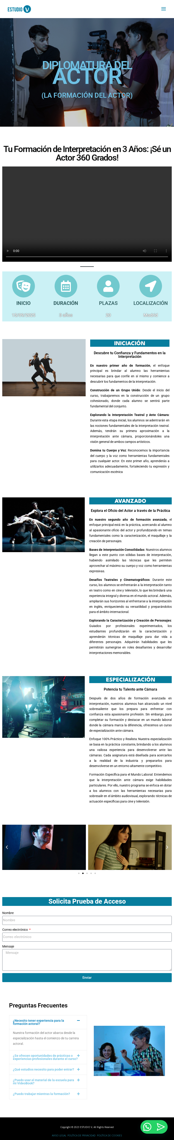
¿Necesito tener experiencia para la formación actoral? (38, 1022)
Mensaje (8, 946)
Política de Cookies (109, 1135)
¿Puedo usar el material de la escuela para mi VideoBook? (43, 1081)
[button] (7, 847)
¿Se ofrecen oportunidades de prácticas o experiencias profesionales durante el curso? (45, 1057)
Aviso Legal (59, 1135)
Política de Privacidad (82, 1135)
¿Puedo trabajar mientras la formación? (41, 1094)
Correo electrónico (15, 929)
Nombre (8, 913)
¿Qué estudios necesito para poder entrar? (43, 1069)
